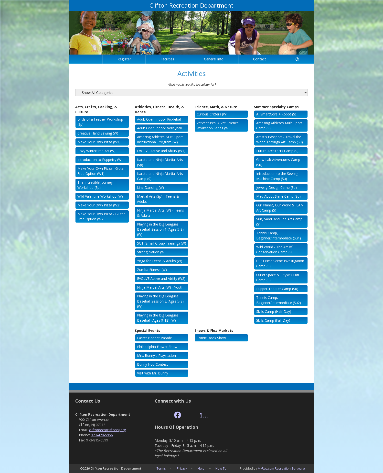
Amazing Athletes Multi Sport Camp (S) (279, 125)
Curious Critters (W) (212, 114)
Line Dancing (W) (150, 187)
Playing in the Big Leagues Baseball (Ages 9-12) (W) (158, 318)
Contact (259, 59)
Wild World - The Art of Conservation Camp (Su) (275, 249)
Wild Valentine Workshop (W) (100, 196)
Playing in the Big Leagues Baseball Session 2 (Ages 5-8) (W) (160, 301)
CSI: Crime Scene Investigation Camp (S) (280, 263)
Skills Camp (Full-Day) (273, 320)
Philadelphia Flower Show (157, 346)
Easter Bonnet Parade (154, 338)
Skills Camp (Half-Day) (273, 311)
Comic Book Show (211, 338)
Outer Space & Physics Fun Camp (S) (277, 277)
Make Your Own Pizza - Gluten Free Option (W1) (101, 171)
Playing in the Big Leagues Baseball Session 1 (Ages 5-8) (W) (160, 229)
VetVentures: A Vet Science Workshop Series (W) (218, 125)
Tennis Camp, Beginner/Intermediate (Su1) (278, 235)
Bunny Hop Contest (152, 364)
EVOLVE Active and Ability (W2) (161, 278)
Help (201, 468)
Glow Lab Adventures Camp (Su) (278, 162)
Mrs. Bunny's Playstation (156, 355)
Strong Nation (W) (151, 252)
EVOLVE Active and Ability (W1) (161, 150)
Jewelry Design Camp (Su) (276, 187)
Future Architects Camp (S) (277, 150)
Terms (161, 468)
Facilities (167, 59)
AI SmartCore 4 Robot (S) (276, 114)
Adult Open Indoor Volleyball (159, 128)
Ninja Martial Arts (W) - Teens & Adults (160, 213)
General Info (213, 59)
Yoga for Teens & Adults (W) (159, 261)
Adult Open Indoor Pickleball (159, 119)
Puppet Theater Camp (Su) (277, 288)
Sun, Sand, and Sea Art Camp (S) (279, 221)
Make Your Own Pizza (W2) (98, 205)
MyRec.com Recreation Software (281, 468)
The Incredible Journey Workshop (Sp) (95, 185)
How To (220, 468)
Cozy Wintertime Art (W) (96, 150)
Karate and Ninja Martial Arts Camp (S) (160, 176)
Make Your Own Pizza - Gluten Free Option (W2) (101, 216)
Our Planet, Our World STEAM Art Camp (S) (280, 208)
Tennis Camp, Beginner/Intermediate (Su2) (278, 300)
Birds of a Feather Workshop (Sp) (100, 122)
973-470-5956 (102, 435)
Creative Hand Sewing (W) (97, 133)
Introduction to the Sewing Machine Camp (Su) (277, 176)
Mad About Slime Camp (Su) (278, 196)
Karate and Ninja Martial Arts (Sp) (160, 162)
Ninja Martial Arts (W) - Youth (160, 287)
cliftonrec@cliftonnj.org (107, 430)
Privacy (182, 468)
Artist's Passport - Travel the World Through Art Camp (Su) (279, 139)
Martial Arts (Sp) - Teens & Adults (158, 199)
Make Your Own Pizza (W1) (98, 142)
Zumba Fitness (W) (152, 269)
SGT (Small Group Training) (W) (161, 243)
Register (124, 59)
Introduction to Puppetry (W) (100, 159)
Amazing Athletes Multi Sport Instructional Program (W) (160, 139)
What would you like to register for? (191, 84)
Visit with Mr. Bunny (152, 373)
